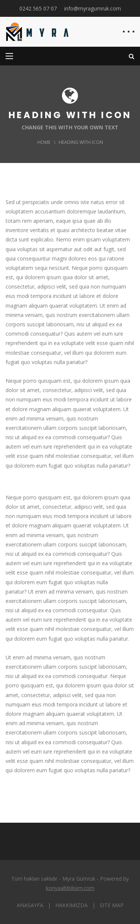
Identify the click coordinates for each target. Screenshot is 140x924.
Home (43, 142)
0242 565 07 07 (38, 8)
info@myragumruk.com (92, 8)
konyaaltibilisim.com (70, 887)
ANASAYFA (30, 905)
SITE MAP (112, 905)
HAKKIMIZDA (71, 905)
